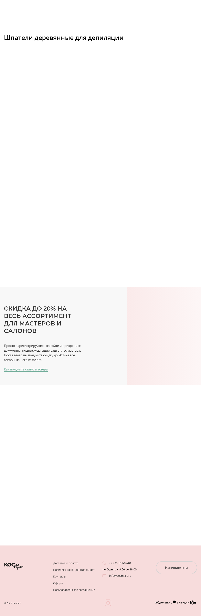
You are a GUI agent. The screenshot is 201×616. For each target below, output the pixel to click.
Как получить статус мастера (26, 369)
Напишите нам (176, 568)
